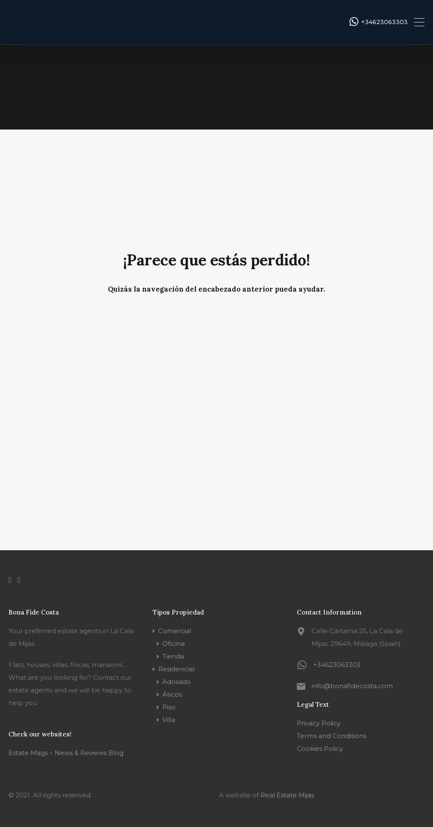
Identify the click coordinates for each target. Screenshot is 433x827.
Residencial (176, 669)
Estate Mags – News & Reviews (57, 753)
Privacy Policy (318, 723)
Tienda (173, 656)
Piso (168, 707)
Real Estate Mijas (287, 795)
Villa (168, 720)
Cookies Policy (320, 748)
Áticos (172, 694)
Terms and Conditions (331, 736)
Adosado (176, 682)
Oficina (173, 644)
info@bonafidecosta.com (352, 686)
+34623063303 (384, 22)
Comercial (174, 631)
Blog (115, 753)
